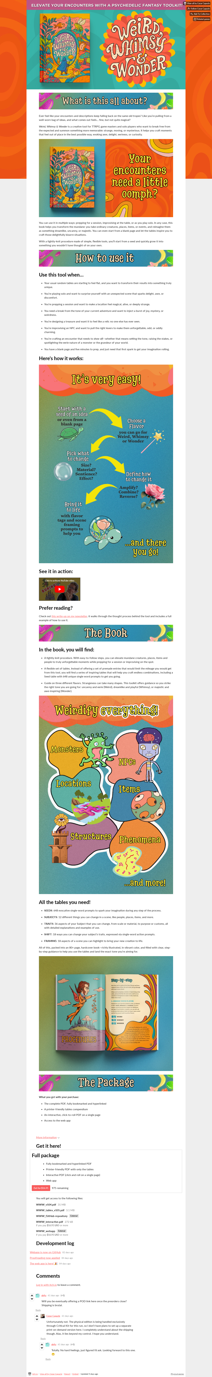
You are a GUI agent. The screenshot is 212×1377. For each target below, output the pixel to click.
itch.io (35, 1374)
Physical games (177, 1374)
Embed (75, 1374)
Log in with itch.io (46, 1284)
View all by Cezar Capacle (51, 1374)
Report (67, 1374)
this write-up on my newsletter (69, 616)
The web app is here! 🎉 (44, 1263)
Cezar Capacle (53, 1316)
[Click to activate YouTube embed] (59, 589)
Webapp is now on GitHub (45, 1252)
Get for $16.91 (41, 1188)
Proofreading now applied (45, 1257)
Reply (38, 1310)
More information (48, 1137)
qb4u (43, 1295)
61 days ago (53, 1295)
